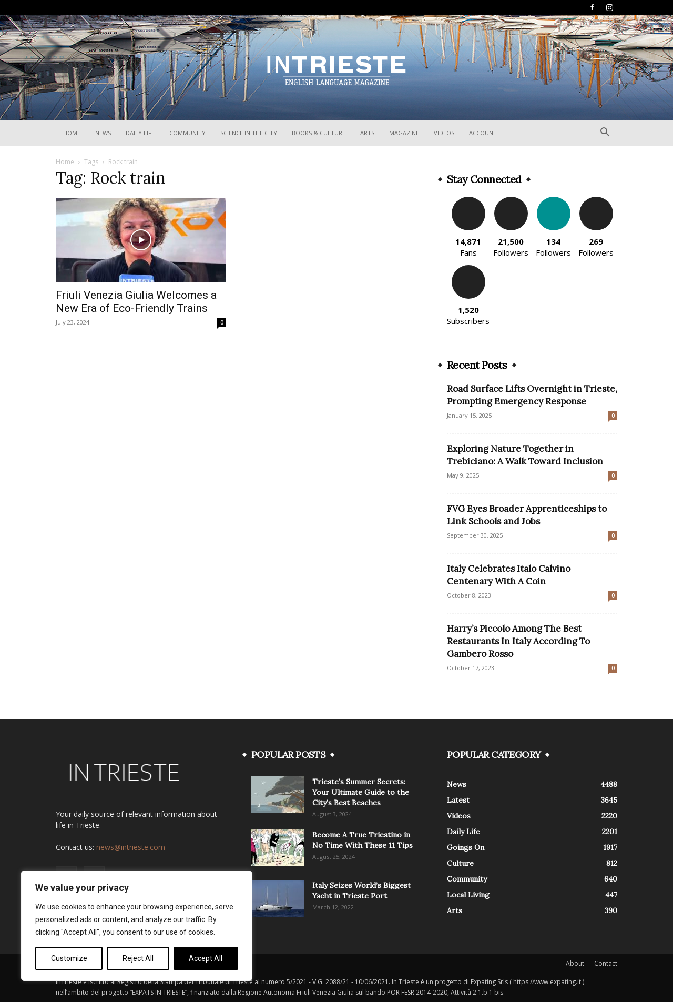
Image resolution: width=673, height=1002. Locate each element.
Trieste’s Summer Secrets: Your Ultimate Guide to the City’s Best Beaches (360, 792)
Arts (367, 133)
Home (71, 133)
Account (483, 133)
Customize (69, 958)
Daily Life (140, 133)
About (575, 963)
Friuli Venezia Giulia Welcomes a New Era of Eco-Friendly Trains (136, 302)
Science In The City (248, 133)
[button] (604, 133)
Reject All (138, 958)
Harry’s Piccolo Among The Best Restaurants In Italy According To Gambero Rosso (518, 641)
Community (187, 133)
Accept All (205, 958)
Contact (605, 963)
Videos (444, 133)
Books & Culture (318, 133)
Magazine (404, 133)
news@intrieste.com (130, 847)
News (103, 133)
